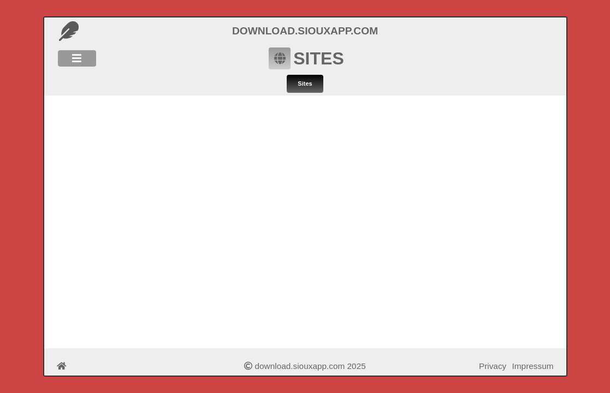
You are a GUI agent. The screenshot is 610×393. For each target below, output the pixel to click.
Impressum (533, 366)
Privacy (492, 366)
